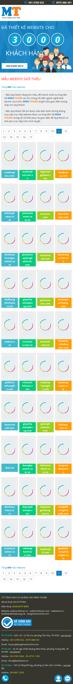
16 (24, 137)
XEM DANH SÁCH (14, 66)
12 (65, 131)
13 (4, 137)
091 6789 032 (33, 2)
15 (17, 137)
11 (59, 131)
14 (11, 137)
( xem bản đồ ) (65, 635)
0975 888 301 (61, 2)
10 (52, 131)
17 (30, 137)
